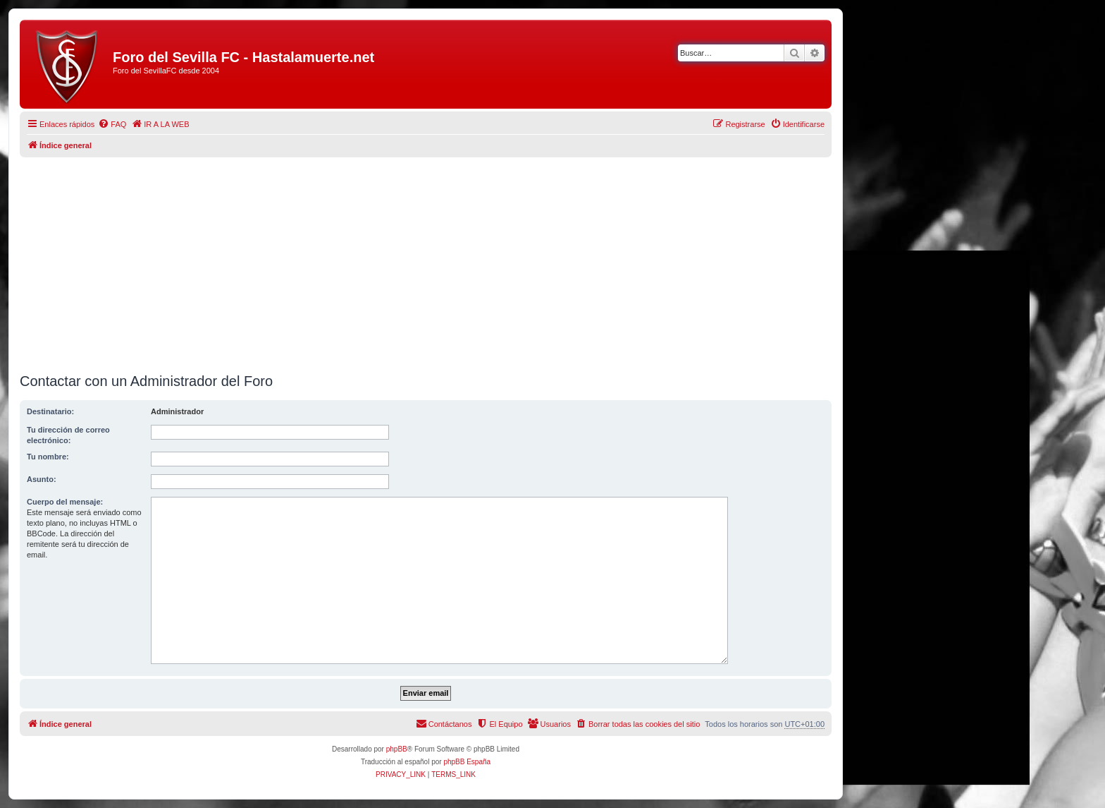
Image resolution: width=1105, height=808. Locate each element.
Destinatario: (50, 411)
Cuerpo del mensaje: (65, 502)
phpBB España (466, 762)
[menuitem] (112, 124)
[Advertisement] (426, 259)
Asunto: (41, 479)
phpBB (396, 749)
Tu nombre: (48, 456)
